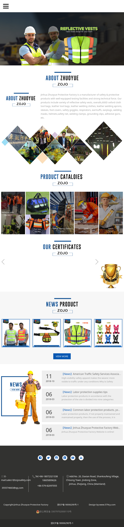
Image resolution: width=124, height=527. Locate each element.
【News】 (67, 374)
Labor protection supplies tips (90, 392)
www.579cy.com (107, 504)
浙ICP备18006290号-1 (68, 504)
